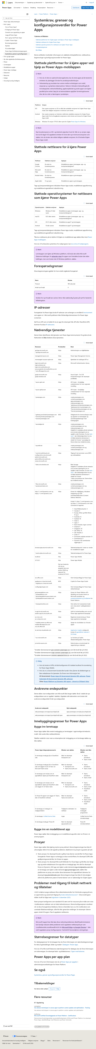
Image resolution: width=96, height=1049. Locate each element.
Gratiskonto (76, 7)
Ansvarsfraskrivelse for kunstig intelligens (14, 1040)
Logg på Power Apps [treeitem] (11, 35)
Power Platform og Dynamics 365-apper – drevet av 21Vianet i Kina (66, 681)
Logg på (91, 2)
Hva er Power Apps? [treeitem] (11, 27)
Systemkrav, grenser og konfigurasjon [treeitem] (16, 54)
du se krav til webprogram (79, 244)
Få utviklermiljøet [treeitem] (10, 48)
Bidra (49, 1040)
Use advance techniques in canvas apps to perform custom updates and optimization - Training (62, 1008)
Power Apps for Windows (78, 121)
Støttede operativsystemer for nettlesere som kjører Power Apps (54, 45)
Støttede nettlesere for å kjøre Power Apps (48, 42)
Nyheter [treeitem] (7, 46)
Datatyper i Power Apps (70, 945)
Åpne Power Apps (87, 7)
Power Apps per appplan (69, 962)
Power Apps (53, 14)
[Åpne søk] (86, 2)
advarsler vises (57, 256)
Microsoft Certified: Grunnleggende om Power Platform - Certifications (55, 1015)
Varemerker (16, 1043)
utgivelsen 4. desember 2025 (61, 897)
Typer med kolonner (77, 951)
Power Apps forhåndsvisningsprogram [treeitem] (16, 51)
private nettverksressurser (68, 895)
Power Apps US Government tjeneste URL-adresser (68, 676)
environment (88, 312)
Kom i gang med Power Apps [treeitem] (13, 38)
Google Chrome (80, 927)
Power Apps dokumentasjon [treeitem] (12, 22)
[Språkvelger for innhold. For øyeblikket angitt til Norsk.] (5, 1036)
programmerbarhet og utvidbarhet (81, 598)
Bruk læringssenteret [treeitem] (11, 43)
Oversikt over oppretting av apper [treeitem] (15, 32)
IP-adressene (50, 325)
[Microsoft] (3, 2)
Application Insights (76, 630)
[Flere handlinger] (92, 14)
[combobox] (16, 18)
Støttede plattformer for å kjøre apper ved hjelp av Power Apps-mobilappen (57, 40)
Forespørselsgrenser (41, 47)
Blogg (42, 1040)
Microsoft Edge (67, 927)
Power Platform (43, 14)
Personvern (56, 1040)
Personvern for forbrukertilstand (72, 1040)
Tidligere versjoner (33, 1040)
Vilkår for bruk (6, 1043)
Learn (35, 14)
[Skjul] (27, 14)
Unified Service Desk (49, 816)
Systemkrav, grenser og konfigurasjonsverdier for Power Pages (54, 975)
